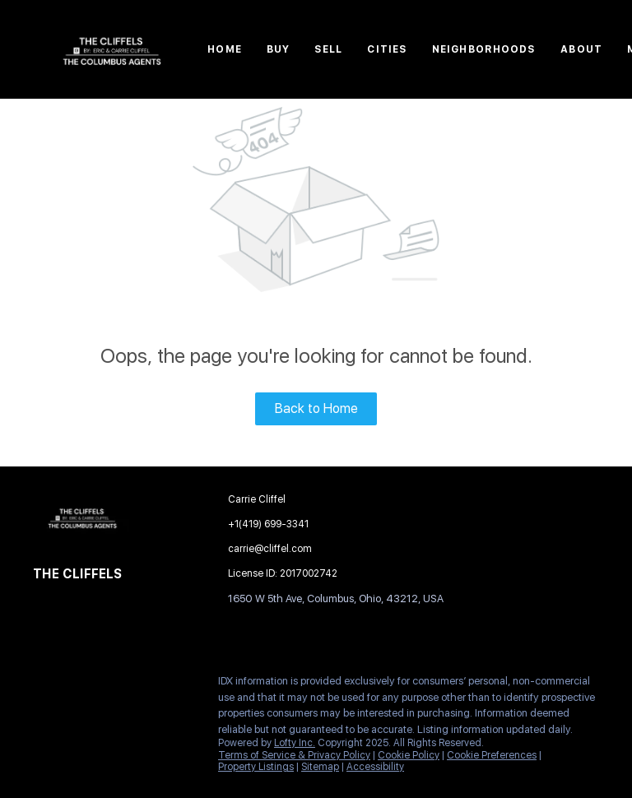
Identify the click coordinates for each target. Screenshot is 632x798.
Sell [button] (328, 49)
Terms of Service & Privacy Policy (294, 755)
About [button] (581, 49)
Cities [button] (387, 49)
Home (224, 49)
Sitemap (320, 766)
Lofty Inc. (294, 743)
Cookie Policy (408, 755)
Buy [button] (278, 49)
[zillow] (111, 685)
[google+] (144, 685)
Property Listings (256, 766)
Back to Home (316, 408)
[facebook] (45, 685)
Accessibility (375, 766)
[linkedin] (78, 685)
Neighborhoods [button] (484, 49)
